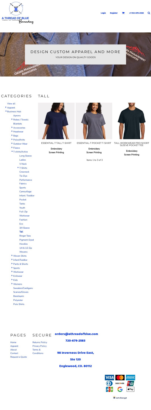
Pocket (22, 199)
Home (13, 342)
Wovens (23, 251)
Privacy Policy (39, 346)
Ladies (22, 159)
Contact (14, 353)
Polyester (18, 300)
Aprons (17, 115)
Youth (22, 207)
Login (103, 12)
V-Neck (23, 163)
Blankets (17, 123)
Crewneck (24, 171)
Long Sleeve (25, 155)
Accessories (19, 127)
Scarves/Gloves (20, 292)
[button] (123, 13)
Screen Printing (56, 152)
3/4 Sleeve (24, 227)
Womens (17, 284)
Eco (21, 223)
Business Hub (14, 111)
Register (114, 12)
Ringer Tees (25, 235)
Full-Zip (23, 211)
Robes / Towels (20, 119)
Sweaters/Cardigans (23, 288)
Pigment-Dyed (26, 239)
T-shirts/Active (20, 151)
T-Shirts (23, 167)
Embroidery (56, 148)
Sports (22, 187)
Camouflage (25, 191)
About (13, 349)
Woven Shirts (20, 255)
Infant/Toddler (20, 259)
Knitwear (17, 276)
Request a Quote (18, 356)
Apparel (11, 107)
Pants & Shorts (20, 264)
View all (11, 103)
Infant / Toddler (26, 195)
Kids (15, 280)
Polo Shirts (18, 304)
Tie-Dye (23, 175)
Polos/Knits (19, 139)
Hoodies (23, 243)
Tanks (22, 203)
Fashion (23, 219)
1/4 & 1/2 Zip (25, 247)
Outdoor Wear (20, 143)
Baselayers (18, 296)
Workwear (24, 215)
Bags (15, 135)
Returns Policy (39, 342)
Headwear (18, 131)
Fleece (16, 147)
